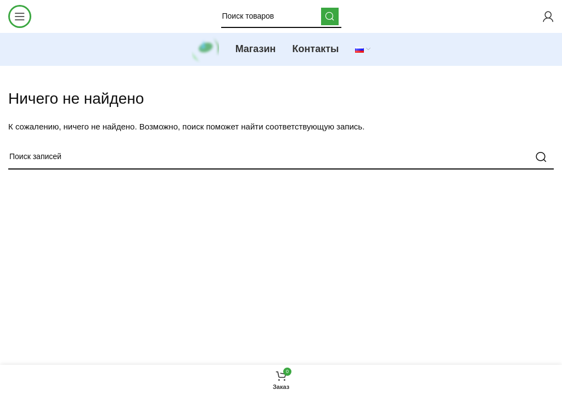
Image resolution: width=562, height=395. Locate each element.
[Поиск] (281, 16)
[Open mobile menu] (20, 16)
